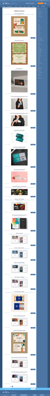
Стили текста (39, 67)
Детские (39, 29)
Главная (3, 0)
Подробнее (33, 110)
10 (23, 386)
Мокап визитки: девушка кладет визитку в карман (19, 113)
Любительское (40, 44)
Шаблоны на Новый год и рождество (23, 14)
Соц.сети (16, 6)
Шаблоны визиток (22, 41)
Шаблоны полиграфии (31, 14)
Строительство (40, 68)
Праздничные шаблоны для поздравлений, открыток (11, 14)
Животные (39, 32)
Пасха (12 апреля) (26, 8)
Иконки (39, 33)
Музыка (39, 47)
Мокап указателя (19, 68)
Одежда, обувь (40, 52)
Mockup (39, 20)
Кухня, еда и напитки (40, 40)
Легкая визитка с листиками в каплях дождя (19, 357)
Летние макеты (33, 8)
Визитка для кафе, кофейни (19, 291)
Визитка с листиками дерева (19, 262)
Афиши (38, 6)
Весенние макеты (12, 8)
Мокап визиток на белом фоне (19, 130)
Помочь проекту (40, 3)
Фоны (38, 76)
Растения (39, 59)
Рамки (25, 6)
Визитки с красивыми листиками (19, 315)
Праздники (39, 56)
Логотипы (33, 6)
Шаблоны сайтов (9, 6)
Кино (38, 36)
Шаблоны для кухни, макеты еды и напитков (11, 292)
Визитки (20, 6)
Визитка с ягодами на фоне (19, 247)
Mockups (28, 6)
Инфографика (39, 48)
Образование (39, 51)
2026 (38, 9)
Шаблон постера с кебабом (19, 199)
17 (26, 386)
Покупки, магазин (40, 72)
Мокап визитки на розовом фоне (19, 169)
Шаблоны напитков (19, 292)
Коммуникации (40, 37)
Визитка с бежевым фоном (19, 13)
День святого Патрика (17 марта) (19, 8)
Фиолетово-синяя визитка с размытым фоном (19, 371)
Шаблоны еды (11, 248)
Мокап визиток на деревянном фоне (19, 147)
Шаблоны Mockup (16, 69)
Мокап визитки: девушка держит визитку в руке (19, 96)
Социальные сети (40, 16)
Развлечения (39, 71)
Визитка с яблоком (19, 233)
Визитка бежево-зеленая (19, 40)
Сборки (39, 60)
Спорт (38, 64)
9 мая (29, 8)
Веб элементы (39, 28)
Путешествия (39, 75)
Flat (38, 21)
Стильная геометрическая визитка (19, 330)
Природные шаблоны (27, 248)
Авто (38, 24)
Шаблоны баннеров (16, 41)
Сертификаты (43, 6)
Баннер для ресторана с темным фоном (19, 186)
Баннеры (39, 25)
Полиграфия (39, 13)
